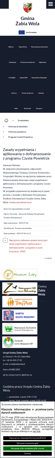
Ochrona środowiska (17, 126)
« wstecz (48, 258)
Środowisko (23, 120)
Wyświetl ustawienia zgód (27, 443)
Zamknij (27, 454)
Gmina (27, 14)
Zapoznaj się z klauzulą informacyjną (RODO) (27, 438)
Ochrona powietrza (17, 132)
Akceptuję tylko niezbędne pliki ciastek (27, 448)
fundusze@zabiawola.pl (20, 202)
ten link (36, 431)
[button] (50, 4)
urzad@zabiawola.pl (17, 364)
